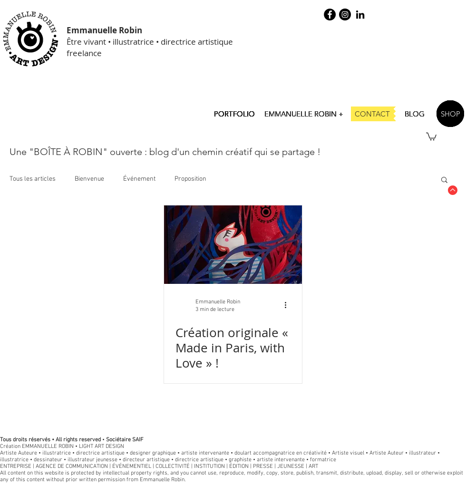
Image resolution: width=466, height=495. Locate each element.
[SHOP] (450, 113)
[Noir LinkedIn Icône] (360, 14)
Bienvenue (89, 179)
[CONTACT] (372, 114)
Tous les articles (33, 179)
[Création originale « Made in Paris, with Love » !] (233, 244)
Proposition (190, 179)
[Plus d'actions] (289, 305)
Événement (139, 179)
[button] (431, 136)
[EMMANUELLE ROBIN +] (303, 113)
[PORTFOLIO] (234, 113)
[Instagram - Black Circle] (345, 14)
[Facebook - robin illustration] (330, 14)
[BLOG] (414, 113)
